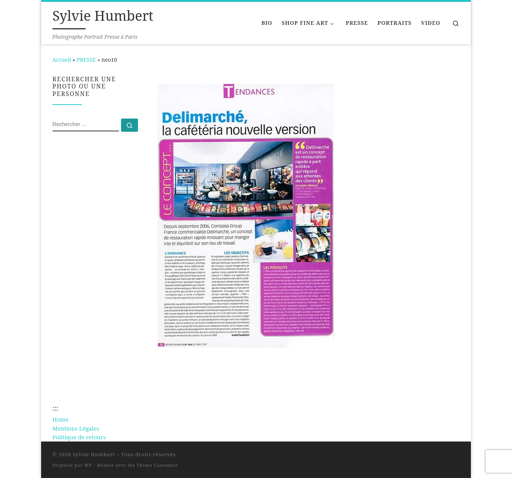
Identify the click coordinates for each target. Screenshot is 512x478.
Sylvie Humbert (94, 454)
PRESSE (86, 59)
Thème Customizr (157, 465)
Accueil (61, 59)
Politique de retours (79, 437)
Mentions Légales (75, 428)
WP (88, 465)
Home (60, 419)
